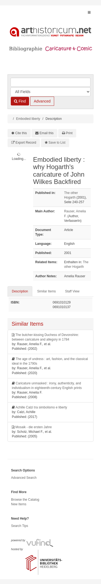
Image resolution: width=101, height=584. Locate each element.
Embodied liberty (28, 119)
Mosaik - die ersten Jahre (33, 427)
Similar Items (46, 291)
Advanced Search (24, 478)
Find (20, 101)
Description (20, 291)
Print (69, 133)
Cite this (21, 133)
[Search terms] (50, 82)
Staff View (72, 291)
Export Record (26, 142)
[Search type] (50, 91)
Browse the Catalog (25, 499)
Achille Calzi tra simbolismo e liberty (41, 407)
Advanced (42, 101)
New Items (18, 504)
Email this (47, 133)
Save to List (56, 142)
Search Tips (19, 526)
